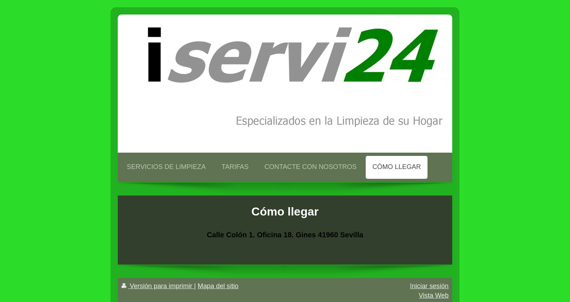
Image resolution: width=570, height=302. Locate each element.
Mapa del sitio (218, 286)
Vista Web (434, 295)
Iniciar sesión (429, 286)
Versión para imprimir (157, 286)
